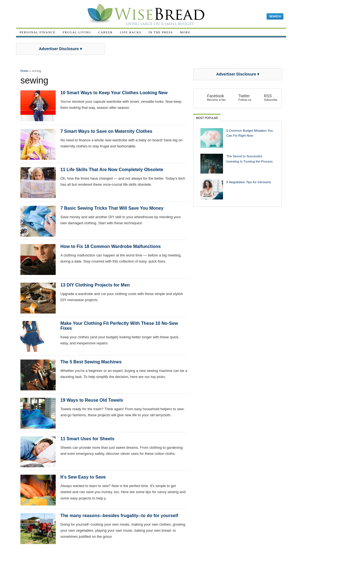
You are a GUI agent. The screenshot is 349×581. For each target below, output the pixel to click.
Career (105, 32)
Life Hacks (130, 32)
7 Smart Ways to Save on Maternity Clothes (106, 131)
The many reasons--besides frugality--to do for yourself (119, 515)
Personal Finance (37, 32)
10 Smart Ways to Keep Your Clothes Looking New (114, 92)
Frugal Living (77, 32)
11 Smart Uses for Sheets (87, 438)
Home (24, 71)
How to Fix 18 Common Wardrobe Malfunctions (110, 246)
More (185, 32)
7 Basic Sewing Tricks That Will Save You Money (111, 208)
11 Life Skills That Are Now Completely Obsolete (111, 169)
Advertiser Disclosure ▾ (60, 49)
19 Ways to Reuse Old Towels (91, 400)
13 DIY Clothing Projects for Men (95, 284)
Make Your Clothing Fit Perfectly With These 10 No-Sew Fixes (119, 326)
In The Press (161, 32)
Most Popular (207, 118)
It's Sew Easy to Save (83, 476)
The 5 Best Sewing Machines (91, 361)
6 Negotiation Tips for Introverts (248, 182)
